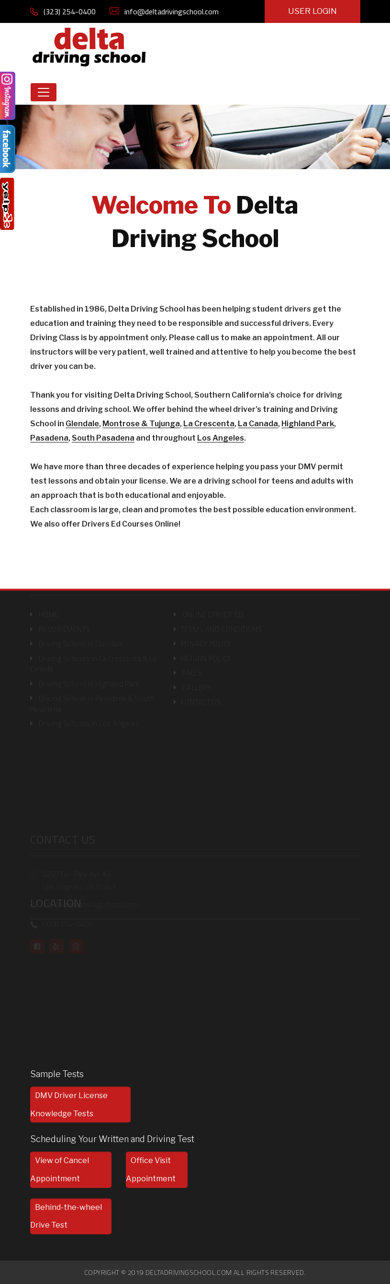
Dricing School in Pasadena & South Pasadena (92, 700)
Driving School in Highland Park (89, 680)
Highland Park (307, 423)
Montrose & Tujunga (141, 423)
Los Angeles (220, 437)
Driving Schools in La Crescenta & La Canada (93, 659)
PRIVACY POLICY (206, 640)
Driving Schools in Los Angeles (89, 720)
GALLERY (197, 684)
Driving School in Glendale (81, 640)
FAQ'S (191, 669)
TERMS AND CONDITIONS (221, 625)
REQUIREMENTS (64, 625)
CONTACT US (201, 698)
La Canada (258, 423)
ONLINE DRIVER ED (213, 611)
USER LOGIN (312, 11)
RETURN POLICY (206, 654)
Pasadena (49, 437)
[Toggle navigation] (43, 92)
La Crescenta (208, 423)
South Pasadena (103, 437)
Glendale (82, 423)
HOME (49, 611)
